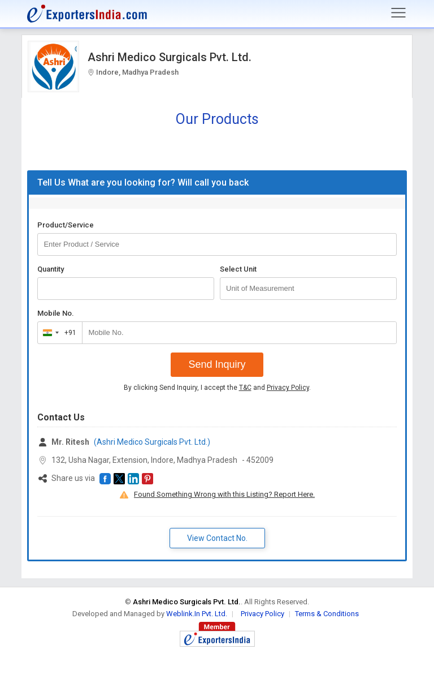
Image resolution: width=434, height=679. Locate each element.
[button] (105, 478)
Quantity (50, 269)
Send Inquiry (216, 364)
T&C (245, 388)
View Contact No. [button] (217, 538)
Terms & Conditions (327, 613)
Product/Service (65, 225)
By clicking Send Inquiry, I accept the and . (217, 388)
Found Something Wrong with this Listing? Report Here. (224, 494)
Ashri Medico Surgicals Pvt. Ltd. (169, 57)
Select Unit (238, 269)
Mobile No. (55, 313)
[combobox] (57, 333)
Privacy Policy (288, 388)
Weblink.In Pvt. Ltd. (196, 613)
